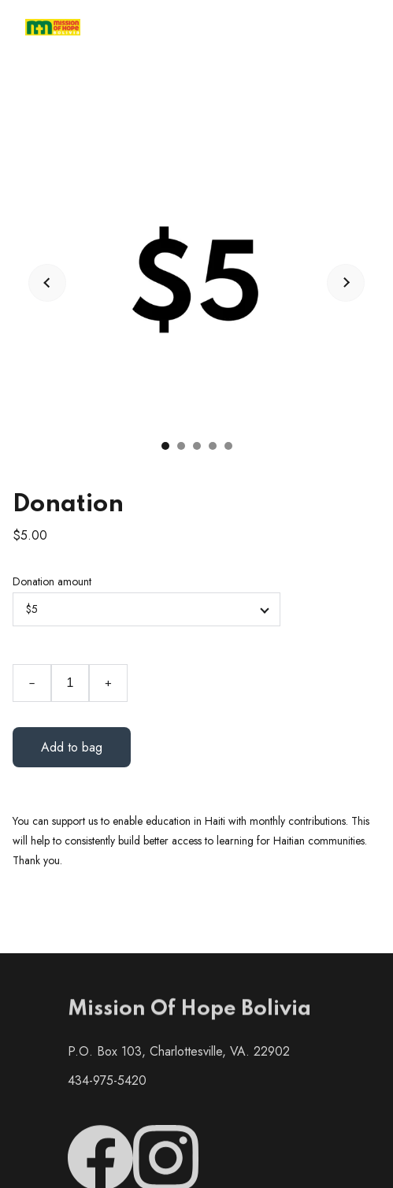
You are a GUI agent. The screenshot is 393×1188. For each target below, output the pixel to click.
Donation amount (52, 581)
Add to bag (71, 747)
